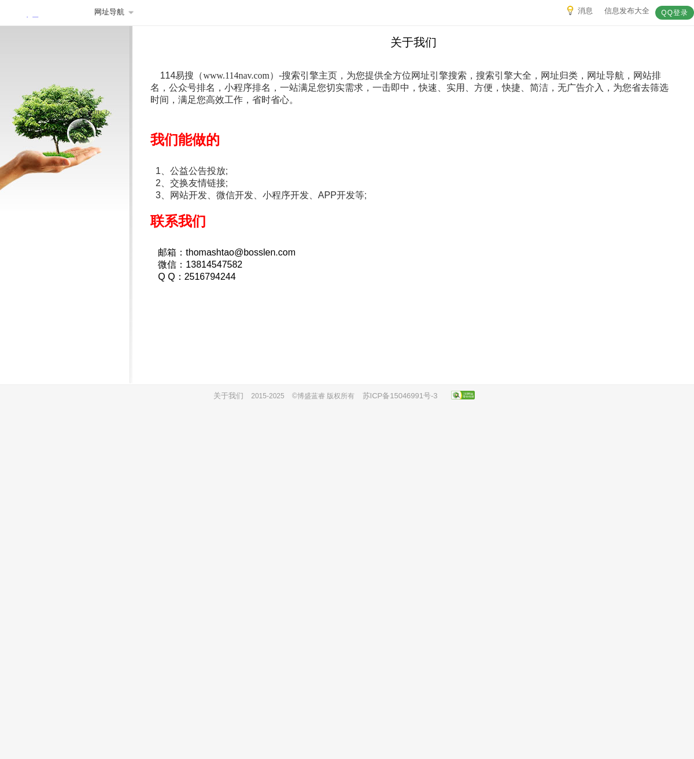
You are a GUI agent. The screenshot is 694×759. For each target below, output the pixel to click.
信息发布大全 (626, 10)
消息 (579, 10)
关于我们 (228, 395)
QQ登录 (674, 13)
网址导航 (114, 12)
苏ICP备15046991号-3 (400, 395)
